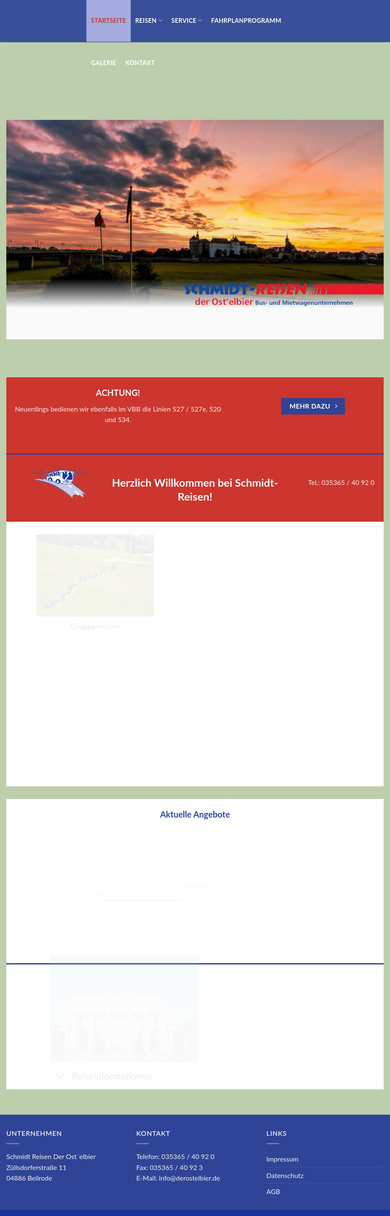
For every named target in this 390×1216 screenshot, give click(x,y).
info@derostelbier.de (189, 1178)
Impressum (282, 1159)
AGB (273, 1191)
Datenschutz (285, 1175)
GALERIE (103, 62)
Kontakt (140, 62)
